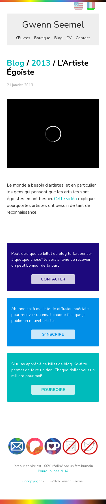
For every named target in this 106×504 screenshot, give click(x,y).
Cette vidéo (65, 199)
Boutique (42, 38)
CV (69, 38)
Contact (83, 38)
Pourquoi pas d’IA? (53, 471)
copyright (32, 481)
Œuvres (23, 38)
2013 (41, 63)
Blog (58, 38)
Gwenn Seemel (53, 25)
